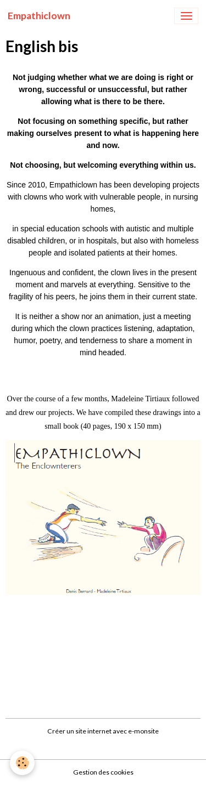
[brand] (39, 16)
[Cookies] (22, 762)
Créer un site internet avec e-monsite (103, 731)
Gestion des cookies (103, 772)
